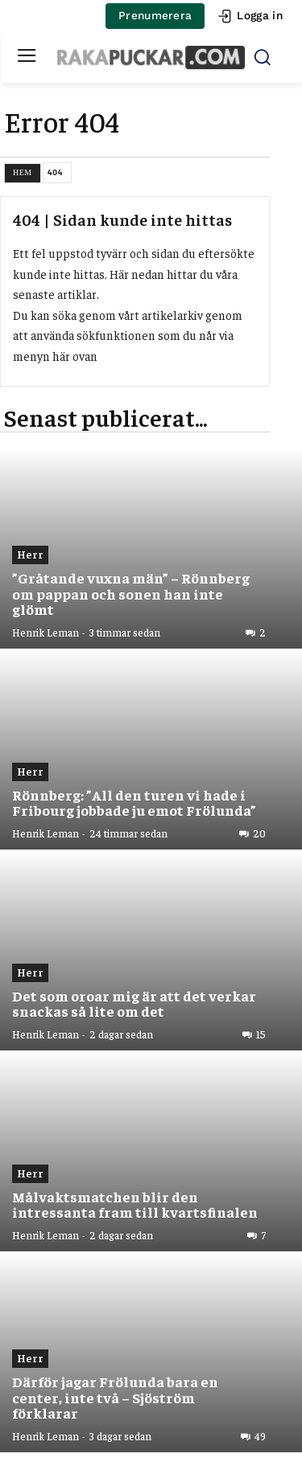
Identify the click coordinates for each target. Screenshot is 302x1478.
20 (259, 833)
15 (261, 1034)
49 (260, 1436)
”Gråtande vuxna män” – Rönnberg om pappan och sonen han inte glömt (131, 593)
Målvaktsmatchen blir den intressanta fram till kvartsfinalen (135, 1204)
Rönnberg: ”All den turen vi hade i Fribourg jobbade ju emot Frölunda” (134, 802)
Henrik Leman (45, 632)
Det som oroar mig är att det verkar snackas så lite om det (134, 1003)
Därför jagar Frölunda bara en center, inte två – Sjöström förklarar (115, 1397)
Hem (22, 172)
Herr (30, 554)
